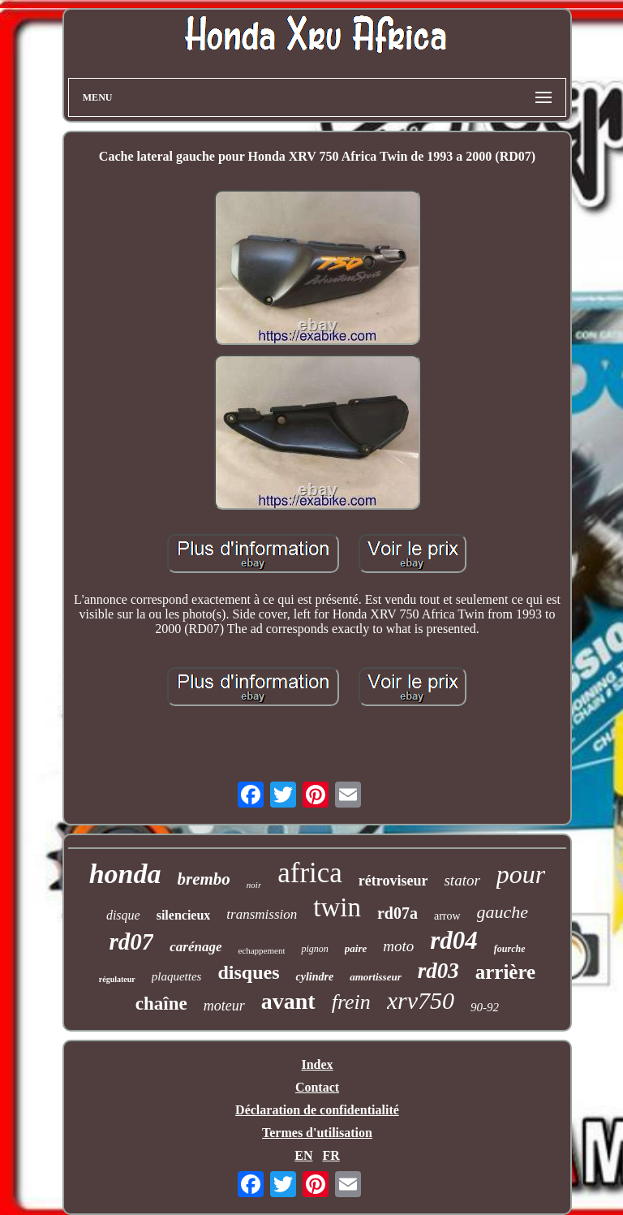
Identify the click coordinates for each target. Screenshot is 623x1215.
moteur (224, 1005)
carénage (195, 946)
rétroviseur (393, 880)
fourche (510, 948)
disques (248, 972)
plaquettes (177, 976)
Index (317, 1064)
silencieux (184, 915)
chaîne (161, 1003)
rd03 (438, 971)
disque (123, 915)
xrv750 (420, 1000)
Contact (317, 1087)
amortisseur (376, 977)
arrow (447, 916)
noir (254, 885)
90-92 (484, 1007)
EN (303, 1155)
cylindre (314, 977)
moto (398, 945)
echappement (261, 950)
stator (461, 880)
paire (356, 948)
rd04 (454, 940)
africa (309, 873)
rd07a (397, 913)
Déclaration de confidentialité (317, 1110)
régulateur (117, 979)
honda (125, 874)
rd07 (131, 941)
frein (351, 1002)
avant (288, 1001)
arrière (505, 972)
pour (520, 874)
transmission (261, 914)
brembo (204, 879)
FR (330, 1155)
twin (337, 907)
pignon (314, 948)
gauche (503, 912)
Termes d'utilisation (317, 1133)
